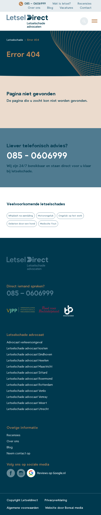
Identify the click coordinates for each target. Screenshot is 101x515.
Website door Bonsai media (64, 507)
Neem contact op (18, 453)
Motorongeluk (46, 216)
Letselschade (15, 40)
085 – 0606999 (35, 3)
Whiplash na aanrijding (20, 216)
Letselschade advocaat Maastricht (29, 366)
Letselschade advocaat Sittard (27, 372)
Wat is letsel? (61, 3)
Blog (50, 7)
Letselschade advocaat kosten (27, 348)
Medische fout (48, 224)
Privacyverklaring (56, 500)
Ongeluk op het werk (70, 216)
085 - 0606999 (37, 155)
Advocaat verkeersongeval (24, 342)
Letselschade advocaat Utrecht (28, 409)
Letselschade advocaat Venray (27, 396)
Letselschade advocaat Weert (27, 402)
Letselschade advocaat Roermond (29, 378)
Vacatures (66, 7)
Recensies (84, 3)
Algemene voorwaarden (22, 507)
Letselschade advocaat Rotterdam (30, 384)
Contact (85, 7)
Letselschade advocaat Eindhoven (29, 354)
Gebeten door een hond (21, 224)
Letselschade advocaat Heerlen (28, 360)
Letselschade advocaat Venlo (26, 390)
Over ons (34, 7)
